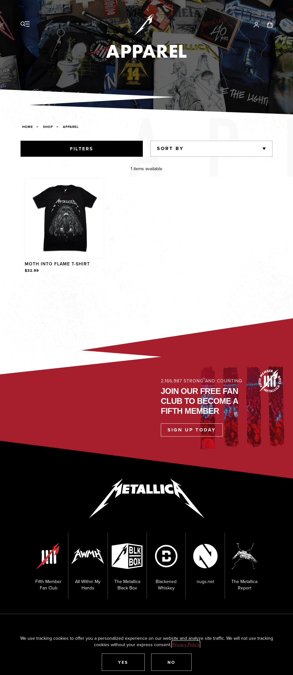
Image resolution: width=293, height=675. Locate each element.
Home (27, 126)
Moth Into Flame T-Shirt (57, 264)
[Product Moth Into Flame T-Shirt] (64, 226)
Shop (48, 126)
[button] (123, 662)
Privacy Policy (185, 644)
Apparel (71, 126)
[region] (147, 226)
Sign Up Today (192, 429)
